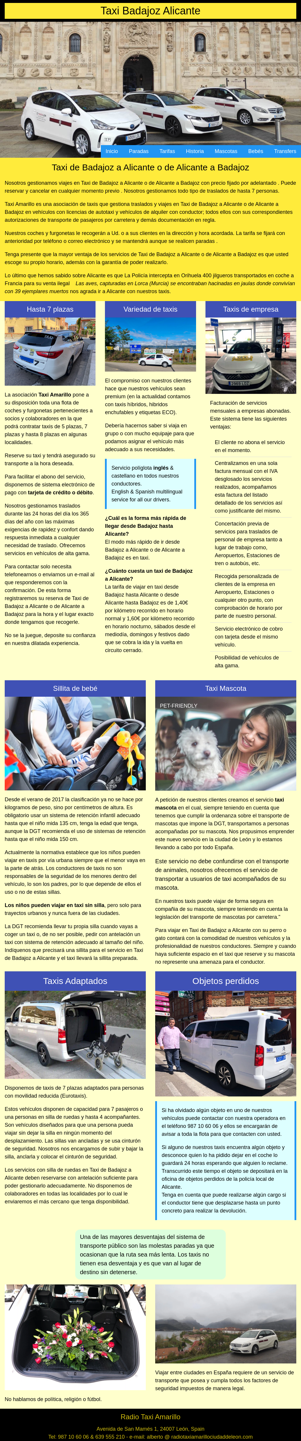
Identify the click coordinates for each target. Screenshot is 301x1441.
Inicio (112, 151)
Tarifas (167, 151)
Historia (195, 151)
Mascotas (226, 151)
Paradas (138, 151)
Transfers (285, 151)
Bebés (255, 151)
